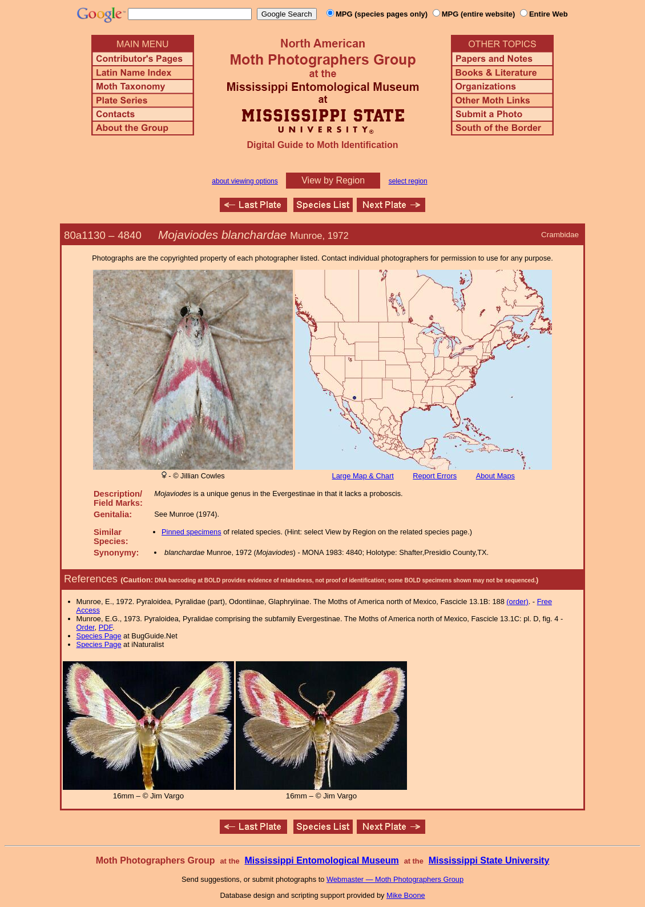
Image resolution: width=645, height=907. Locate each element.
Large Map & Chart (363, 476)
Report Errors (435, 476)
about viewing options (244, 181)
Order (85, 627)
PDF (105, 627)
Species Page (99, 636)
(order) (517, 601)
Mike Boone (405, 895)
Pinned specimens (191, 532)
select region (408, 181)
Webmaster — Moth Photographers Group (394, 879)
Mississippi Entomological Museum (321, 860)
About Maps (495, 476)
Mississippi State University (489, 860)
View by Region (333, 180)
